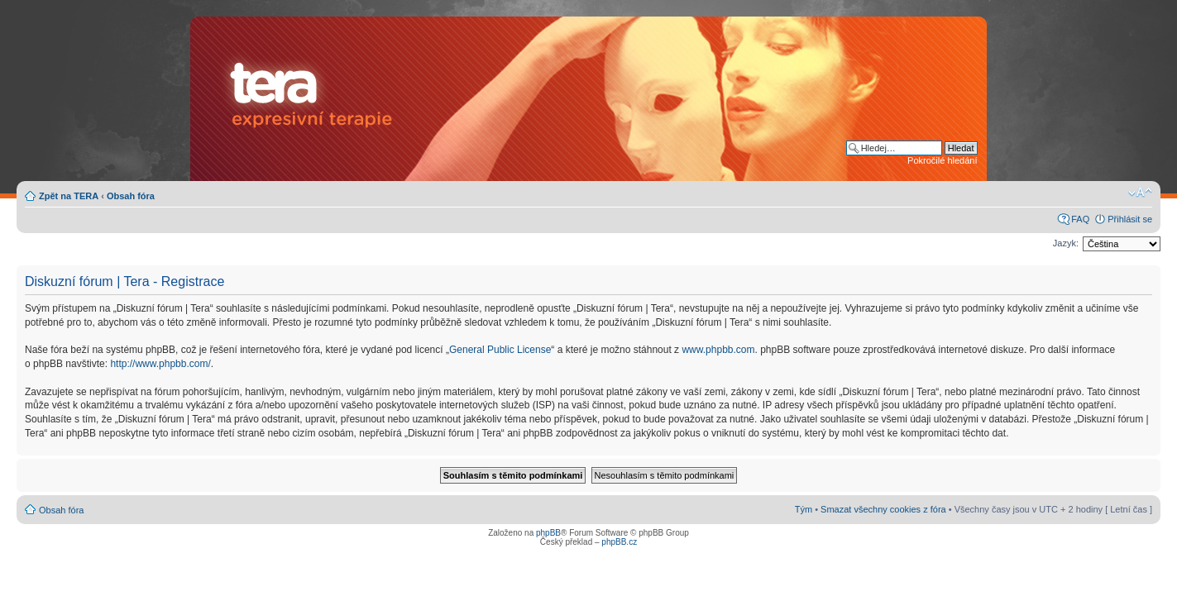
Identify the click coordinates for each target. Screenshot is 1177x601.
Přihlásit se (1130, 219)
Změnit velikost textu (1140, 192)
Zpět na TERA (68, 196)
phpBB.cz (619, 541)
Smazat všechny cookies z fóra (883, 509)
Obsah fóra (131, 196)
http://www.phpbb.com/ (160, 364)
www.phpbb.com (718, 349)
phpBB (548, 532)
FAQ (1080, 219)
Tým (803, 509)
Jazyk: (1066, 243)
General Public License (500, 349)
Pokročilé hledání (942, 160)
